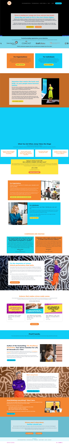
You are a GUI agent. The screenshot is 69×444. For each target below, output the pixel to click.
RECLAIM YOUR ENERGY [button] (49, 64)
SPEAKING (36, 439)
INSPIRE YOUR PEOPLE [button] (20, 64)
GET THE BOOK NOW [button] (11, 360)
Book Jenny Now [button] (14, 282)
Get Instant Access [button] (11, 413)
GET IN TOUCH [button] (58, 3)
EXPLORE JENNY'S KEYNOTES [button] (18, 101)
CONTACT (49, 439)
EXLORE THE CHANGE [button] (34, 217)
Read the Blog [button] (34, 324)
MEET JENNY (41, 439)
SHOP (53, 3)
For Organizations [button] (30, 26)
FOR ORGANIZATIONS (26, 3)
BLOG (49, 3)
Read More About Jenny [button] (33, 391)
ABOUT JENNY (43, 3)
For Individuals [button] (38, 26)
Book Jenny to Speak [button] (34, 172)
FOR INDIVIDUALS (35, 3)
